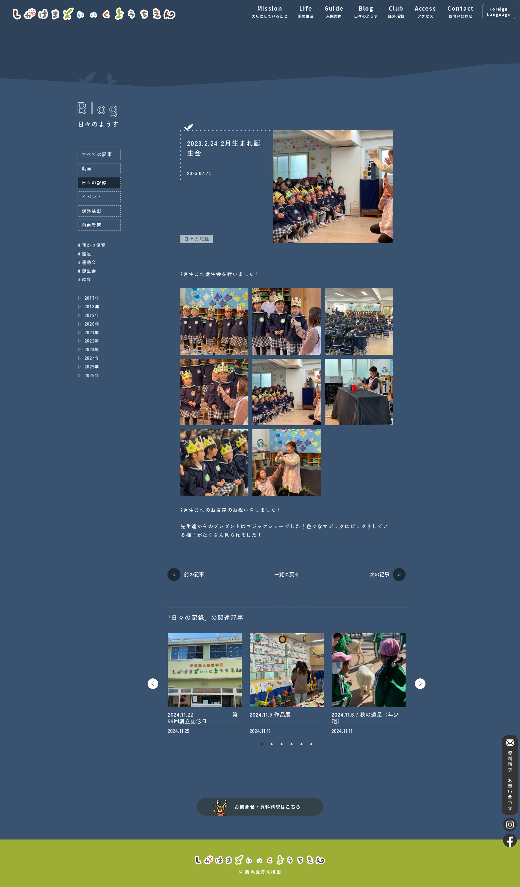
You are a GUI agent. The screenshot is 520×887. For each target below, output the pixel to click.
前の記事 (194, 574)
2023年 (92, 349)
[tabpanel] (205, 683)
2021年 (92, 332)
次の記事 (379, 574)
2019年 (92, 315)
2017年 (92, 298)
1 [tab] (262, 744)
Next (420, 683)
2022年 (92, 341)
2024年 (92, 358)
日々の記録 (197, 239)
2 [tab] (272, 744)
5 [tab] (301, 744)
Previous (153, 683)
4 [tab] (291, 744)
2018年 (92, 306)
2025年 (92, 366)
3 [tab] (282, 744)
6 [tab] (311, 744)
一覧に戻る (286, 574)
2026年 (92, 375)
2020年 (92, 324)
